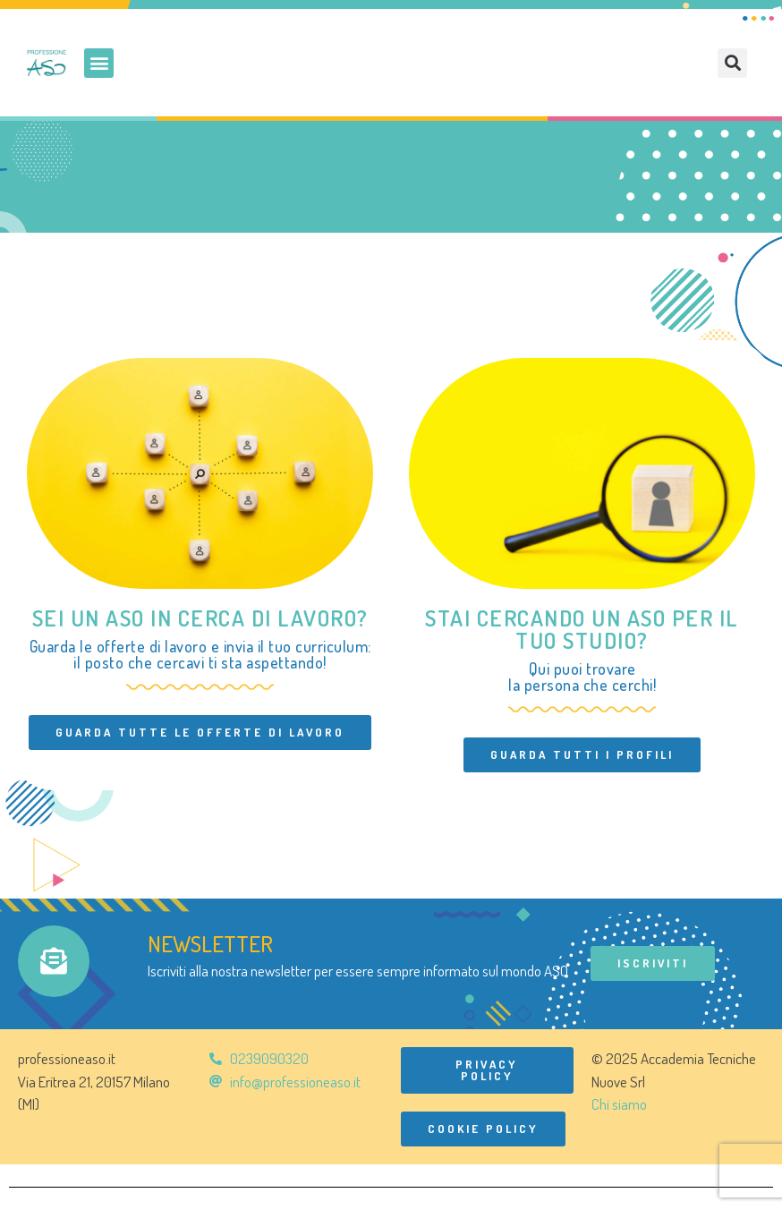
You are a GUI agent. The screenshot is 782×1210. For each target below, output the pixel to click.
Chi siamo (619, 1104)
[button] (99, 63)
